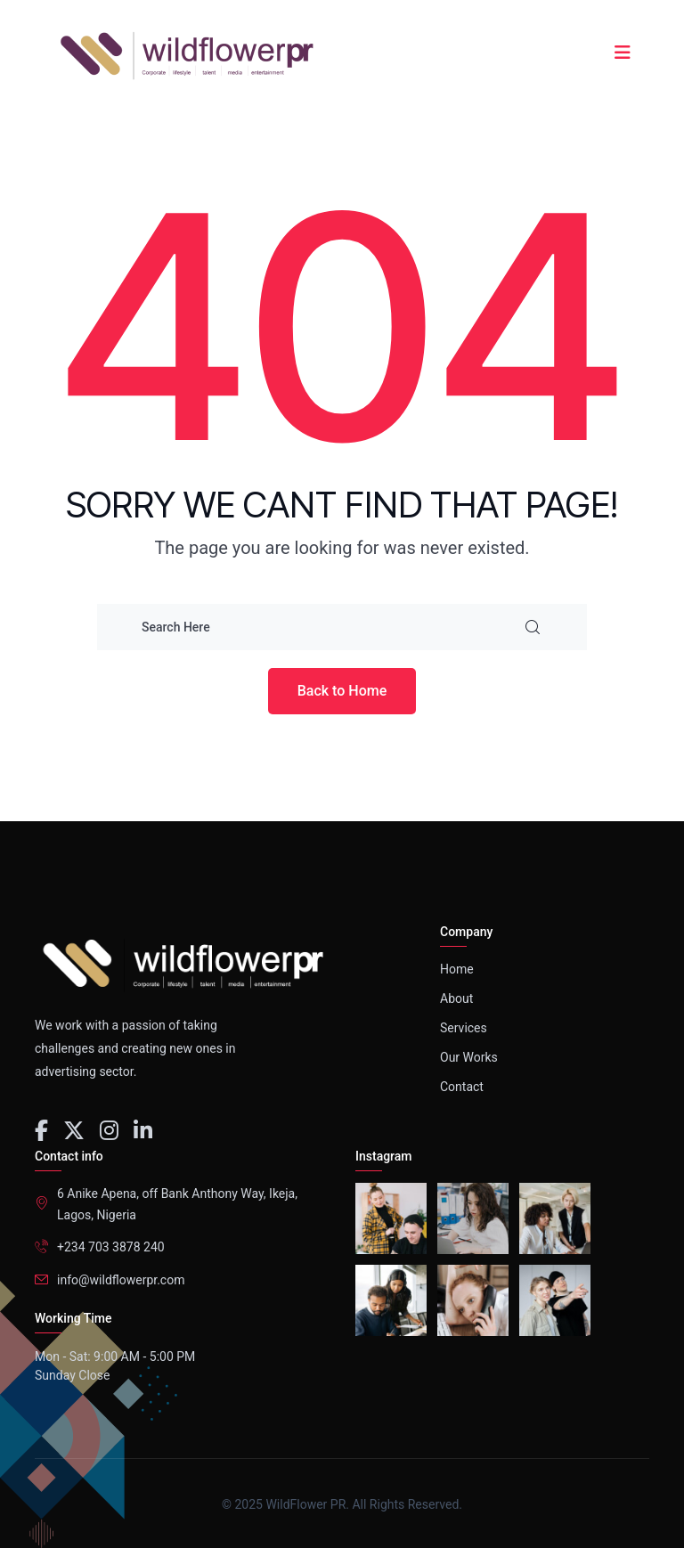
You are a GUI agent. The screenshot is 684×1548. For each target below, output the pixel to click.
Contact (462, 1087)
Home (457, 969)
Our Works (469, 1057)
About (456, 998)
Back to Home (342, 690)
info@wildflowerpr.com (120, 1280)
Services (463, 1028)
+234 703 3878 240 (111, 1247)
